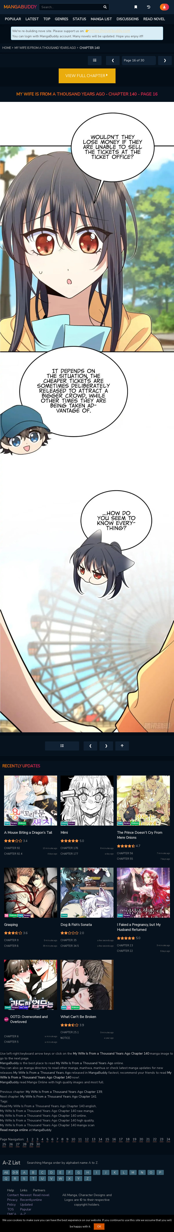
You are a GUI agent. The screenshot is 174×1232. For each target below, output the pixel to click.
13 (93, 1139)
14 (100, 1139)
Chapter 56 (125, 853)
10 (73, 1139)
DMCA (11, 1214)
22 (155, 1139)
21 (148, 1139)
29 (31, 1144)
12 (87, 1139)
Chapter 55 (125, 859)
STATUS (79, 19)
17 (121, 1139)
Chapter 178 (69, 848)
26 (11, 1144)
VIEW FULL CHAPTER (87, 76)
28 (24, 1144)
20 (141, 1139)
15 (107, 1139)
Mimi (64, 832)
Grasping (11, 924)
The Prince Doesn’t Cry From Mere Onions (139, 835)
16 (114, 1139)
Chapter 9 (11, 940)
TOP (46, 19)
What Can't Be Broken (78, 1017)
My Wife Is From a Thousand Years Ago (84, 1063)
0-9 (15, 1172)
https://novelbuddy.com (109, 30)
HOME (8, 48)
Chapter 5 (11, 1042)
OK (99, 1226)
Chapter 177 (69, 854)
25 (4, 1144)
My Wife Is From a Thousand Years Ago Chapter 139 (64, 1092)
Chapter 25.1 (69, 1032)
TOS (10, 1209)
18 (127, 1139)
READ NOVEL (154, 19)
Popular (25, 1209)
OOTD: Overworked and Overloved (29, 1019)
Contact (13, 1195)
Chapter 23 (125, 945)
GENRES (61, 19)
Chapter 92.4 (13, 854)
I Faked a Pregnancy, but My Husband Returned (139, 927)
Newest (25, 1195)
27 (17, 1144)
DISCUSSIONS (127, 19)
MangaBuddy (9, 1063)
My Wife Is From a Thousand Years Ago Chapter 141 (58, 1096)
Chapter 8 (11, 946)
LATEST (32, 19)
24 (168, 1139)
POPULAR (13, 19)
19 (134, 1139)
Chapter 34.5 (69, 946)
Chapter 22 (125, 951)
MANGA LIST (101, 19)
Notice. (65, 1038)
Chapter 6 (11, 1036)
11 (80, 1139)
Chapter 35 (68, 940)
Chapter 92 (12, 848)
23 (161, 1139)
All (6, 1172)
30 (38, 1144)
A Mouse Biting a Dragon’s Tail (28, 832)
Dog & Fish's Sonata (76, 924)
